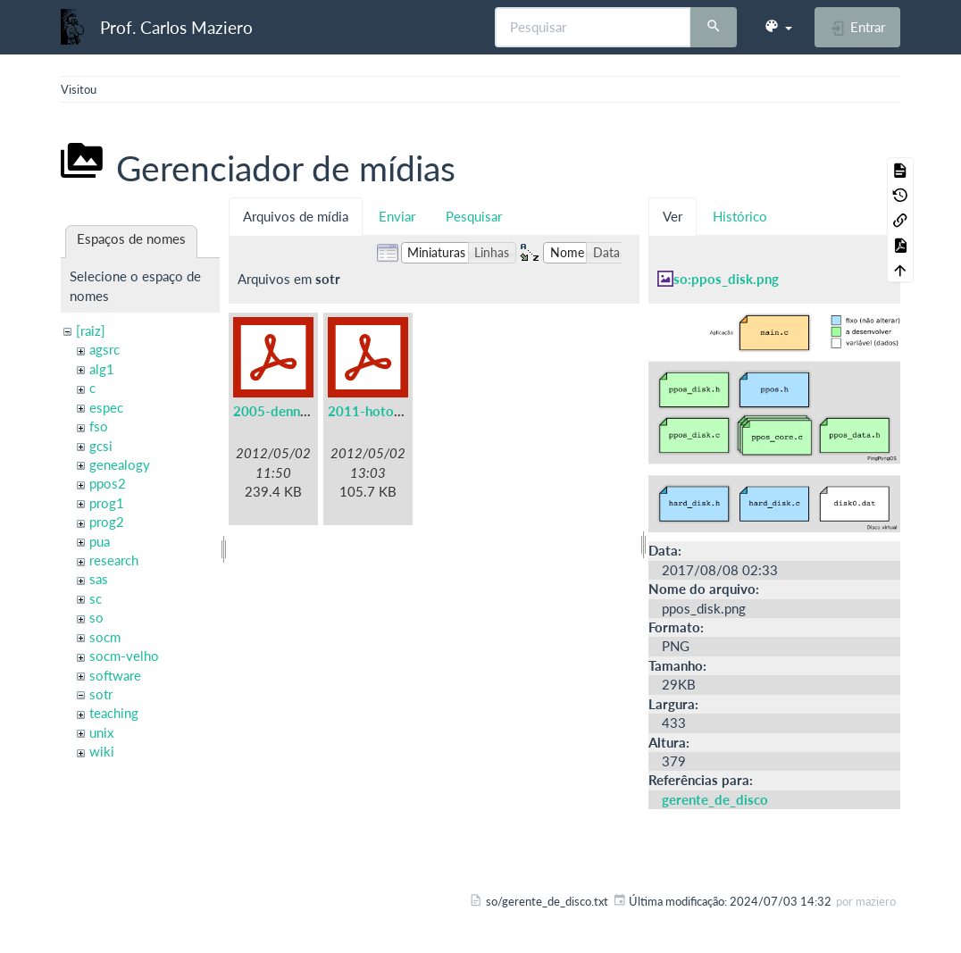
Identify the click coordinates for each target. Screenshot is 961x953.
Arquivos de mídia (295, 216)
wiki (101, 751)
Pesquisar (474, 216)
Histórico (740, 216)
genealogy (119, 464)
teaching (113, 713)
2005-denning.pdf (287, 411)
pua (99, 541)
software (115, 675)
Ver (672, 216)
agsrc (104, 349)
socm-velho (124, 656)
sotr (101, 694)
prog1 (106, 503)
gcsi (101, 446)
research (113, 560)
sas (98, 579)
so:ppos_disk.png (726, 279)
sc (95, 598)
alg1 (101, 369)
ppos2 (107, 483)
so (96, 617)
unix (101, 732)
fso (98, 426)
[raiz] (90, 330)
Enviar (397, 216)
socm (105, 637)
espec (106, 407)
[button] (778, 27)
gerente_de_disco (715, 799)
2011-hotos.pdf (376, 411)
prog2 (106, 522)
